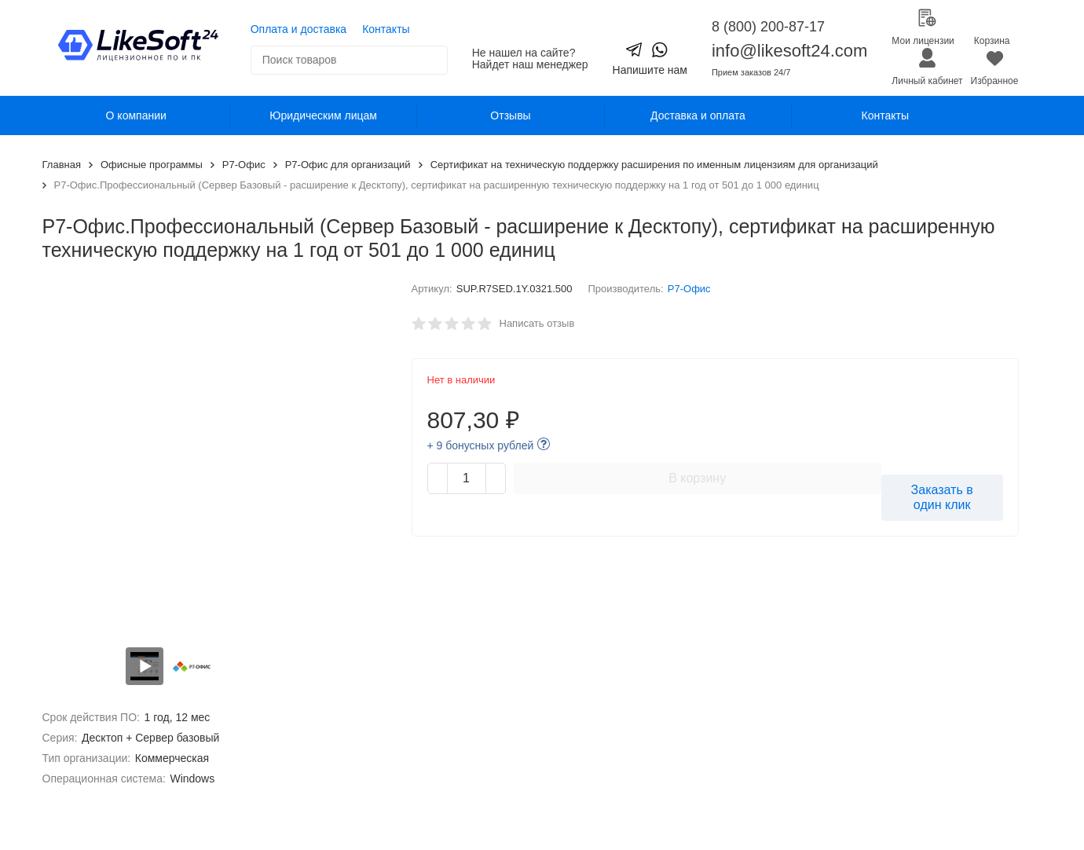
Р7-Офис (244, 164)
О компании (136, 115)
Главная (61, 164)
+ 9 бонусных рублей (480, 445)
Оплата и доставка (298, 29)
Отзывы (510, 115)
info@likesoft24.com (789, 50)
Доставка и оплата (697, 115)
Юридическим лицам (323, 115)
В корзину (697, 478)
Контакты (385, 29)
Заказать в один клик (942, 497)
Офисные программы (152, 164)
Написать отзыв (537, 323)
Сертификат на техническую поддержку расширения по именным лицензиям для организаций (654, 164)
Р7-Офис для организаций (348, 164)
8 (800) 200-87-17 (768, 27)
